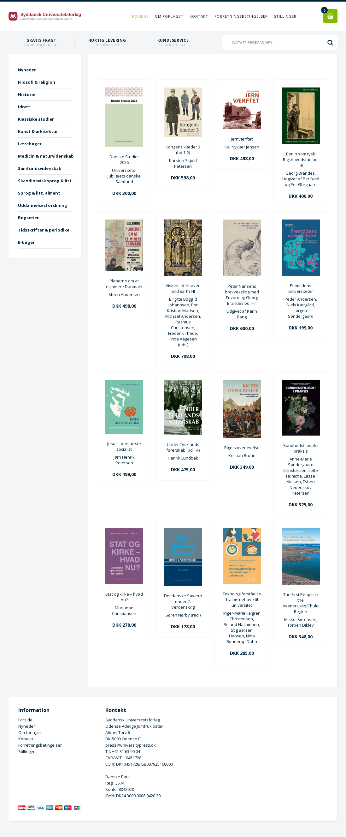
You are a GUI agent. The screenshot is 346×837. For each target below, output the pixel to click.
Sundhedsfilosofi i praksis (300, 448)
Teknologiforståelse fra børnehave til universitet (242, 599)
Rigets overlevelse (242, 447)
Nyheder (27, 70)
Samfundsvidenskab (40, 168)
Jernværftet (242, 139)
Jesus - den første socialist (124, 446)
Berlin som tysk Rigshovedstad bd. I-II (301, 159)
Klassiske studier (36, 119)
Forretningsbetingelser (241, 16)
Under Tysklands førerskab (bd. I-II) (183, 447)
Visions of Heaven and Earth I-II (183, 288)
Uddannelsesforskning (42, 205)
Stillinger (285, 16)
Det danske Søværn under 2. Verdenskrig (183, 601)
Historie (26, 94)
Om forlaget (169, 16)
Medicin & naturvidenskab (44, 156)
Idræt (24, 107)
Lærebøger (30, 144)
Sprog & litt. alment (39, 193)
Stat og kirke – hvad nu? (124, 597)
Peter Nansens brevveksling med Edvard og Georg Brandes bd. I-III (242, 294)
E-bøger (26, 242)
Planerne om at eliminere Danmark (124, 283)
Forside (140, 16)
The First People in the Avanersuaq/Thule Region (301, 603)
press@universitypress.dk (130, 745)
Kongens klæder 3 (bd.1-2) (183, 149)
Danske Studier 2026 (124, 159)
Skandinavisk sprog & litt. (44, 181)
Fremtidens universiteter (300, 288)
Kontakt (199, 16)
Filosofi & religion (36, 82)
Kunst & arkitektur (38, 131)
